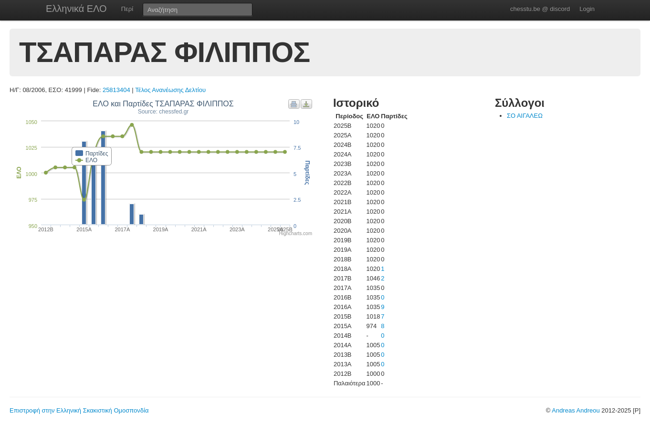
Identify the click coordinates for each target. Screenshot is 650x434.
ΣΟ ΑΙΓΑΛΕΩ (525, 115)
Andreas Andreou (575, 410)
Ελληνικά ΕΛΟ (76, 8)
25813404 (116, 89)
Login (587, 8)
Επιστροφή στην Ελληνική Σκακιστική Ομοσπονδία (79, 410)
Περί (127, 8)
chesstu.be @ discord (540, 8)
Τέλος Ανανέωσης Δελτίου (170, 89)
